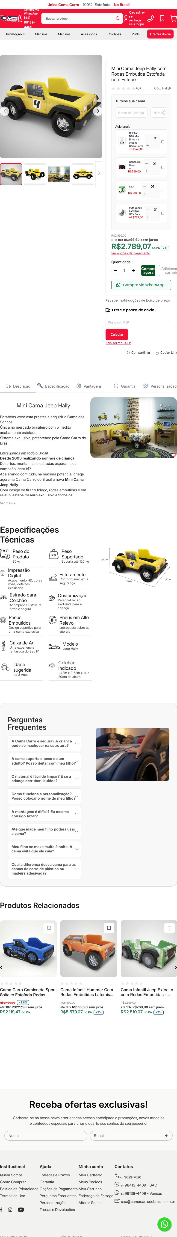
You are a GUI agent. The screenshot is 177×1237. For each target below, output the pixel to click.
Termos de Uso (12, 1195)
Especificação (57, 386)
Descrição (21, 386)
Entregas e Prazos (55, 1175)
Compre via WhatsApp (144, 285)
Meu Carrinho (90, 1189)
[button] (4, 111)
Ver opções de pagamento (130, 253)
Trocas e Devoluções (57, 1209)
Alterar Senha (90, 1202)
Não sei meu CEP (118, 343)
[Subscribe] (166, 1135)
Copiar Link (168, 352)
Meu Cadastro (90, 1175)
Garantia (128, 386)
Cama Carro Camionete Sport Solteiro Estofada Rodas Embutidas (28, 992)
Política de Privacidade (19, 1189)
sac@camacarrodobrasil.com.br (148, 1201)
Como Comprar (13, 1182)
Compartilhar (140, 352)
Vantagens (93, 386)
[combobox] (82, 18)
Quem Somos (11, 1175)
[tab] (17, 385)
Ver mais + (8, 503)
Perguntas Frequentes (58, 1195)
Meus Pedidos (90, 1182)
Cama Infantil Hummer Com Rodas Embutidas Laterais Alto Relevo (86, 992)
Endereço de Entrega (96, 1195)
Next (171, 967)
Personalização (164, 386)
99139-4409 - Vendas (141, 1193)
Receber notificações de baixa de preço (138, 300)
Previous (5, 967)
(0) (138, 88)
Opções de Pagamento (59, 1189)
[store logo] (9, 18)
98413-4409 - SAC (139, 1185)
